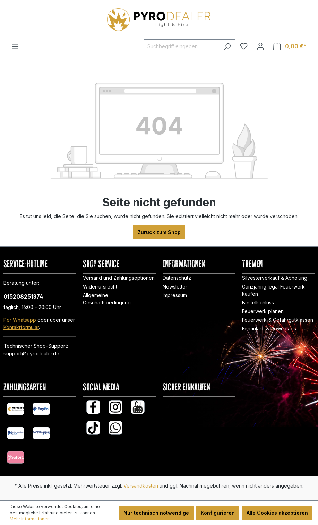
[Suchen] (227, 46)
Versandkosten (140, 486)
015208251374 (23, 296)
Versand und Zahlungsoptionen (119, 278)
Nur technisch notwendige (156, 513)
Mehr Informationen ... (32, 519)
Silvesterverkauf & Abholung (274, 278)
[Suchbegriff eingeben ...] (182, 46)
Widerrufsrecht (100, 287)
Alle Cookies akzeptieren (277, 513)
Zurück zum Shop (159, 232)
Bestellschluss (258, 302)
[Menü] (15, 46)
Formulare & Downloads (269, 329)
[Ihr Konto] (260, 46)
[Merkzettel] (243, 46)
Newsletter (175, 287)
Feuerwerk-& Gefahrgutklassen (277, 320)
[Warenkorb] (290, 46)
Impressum (175, 295)
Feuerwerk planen (263, 311)
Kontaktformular (21, 327)
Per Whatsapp (19, 320)
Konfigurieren (218, 513)
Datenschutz (177, 278)
